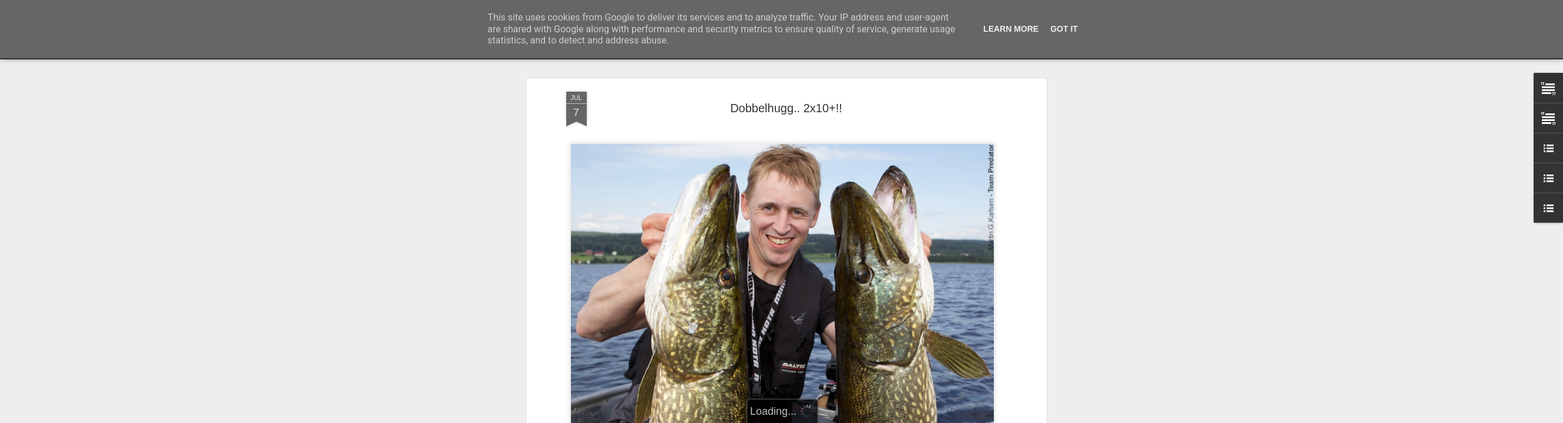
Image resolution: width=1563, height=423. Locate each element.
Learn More (1010, 28)
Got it (1064, 28)
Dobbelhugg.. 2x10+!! (786, 108)
